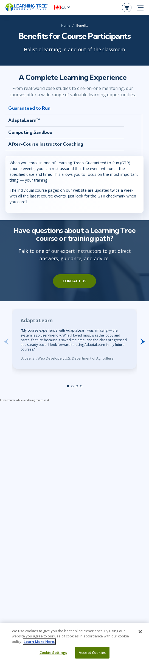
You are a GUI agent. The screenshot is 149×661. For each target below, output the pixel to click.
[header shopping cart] (126, 7)
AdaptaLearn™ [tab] (24, 120)
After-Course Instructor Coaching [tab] (45, 144)
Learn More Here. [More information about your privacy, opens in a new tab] (39, 644)
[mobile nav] (140, 7)
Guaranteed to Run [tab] (29, 108)
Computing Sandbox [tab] (30, 132)
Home (65, 25)
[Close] (140, 634)
